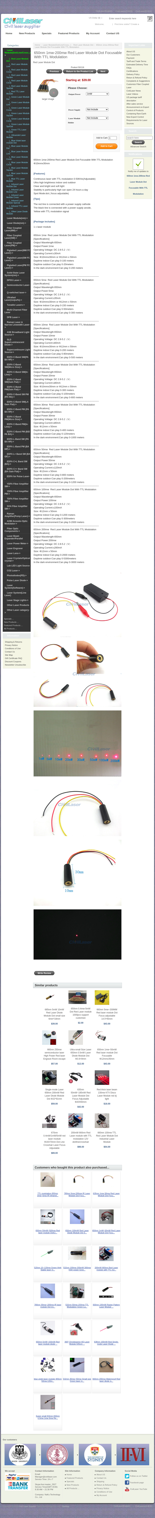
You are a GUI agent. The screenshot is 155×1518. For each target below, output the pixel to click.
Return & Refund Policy (137, 78)
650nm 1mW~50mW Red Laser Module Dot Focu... (106, 1231)
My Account (92, 33)
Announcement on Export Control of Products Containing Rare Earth (138, 110)
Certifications (132, 71)
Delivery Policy (133, 74)
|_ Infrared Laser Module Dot (15, 185)
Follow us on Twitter (136, 1476)
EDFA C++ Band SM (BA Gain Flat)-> (16, 470)
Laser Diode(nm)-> (16, 223)
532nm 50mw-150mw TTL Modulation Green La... (77, 1306)
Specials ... (9, 619)
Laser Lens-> (13, 553)
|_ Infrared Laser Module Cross (15, 196)
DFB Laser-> (13, 317)
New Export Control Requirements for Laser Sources (137, 120)
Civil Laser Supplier (27, 1506)
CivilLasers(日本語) (123, 11)
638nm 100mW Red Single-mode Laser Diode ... (106, 1343)
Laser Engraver (15, 548)
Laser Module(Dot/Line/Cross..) (57, 45)
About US (131, 51)
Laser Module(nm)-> (17, 218)
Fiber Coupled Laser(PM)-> (13, 244)
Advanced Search (138, 146)
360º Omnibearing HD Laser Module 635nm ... (77, 1343)
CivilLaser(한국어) (144, 11)
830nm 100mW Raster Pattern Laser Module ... (106, 1306)
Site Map (9, 655)
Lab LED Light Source (18, 565)
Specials (47, 33)
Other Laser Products (18, 605)
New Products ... (11, 622)
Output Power (74, 94)
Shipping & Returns (13, 642)
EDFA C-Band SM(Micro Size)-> (13, 365)
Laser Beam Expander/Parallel (14, 537)
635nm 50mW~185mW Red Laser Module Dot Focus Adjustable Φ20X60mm (80, 1095)
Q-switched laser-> (16, 292)
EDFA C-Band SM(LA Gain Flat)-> (16, 403)
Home (9, 33)
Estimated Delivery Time (137, 64)
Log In (108, 24)
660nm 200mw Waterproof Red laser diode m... (106, 1380)
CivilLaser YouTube (136, 1489)
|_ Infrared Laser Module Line (15, 191)
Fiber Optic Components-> (12, 529)
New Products (27, 33)
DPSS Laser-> (14, 280)
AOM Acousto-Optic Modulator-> (16, 522)
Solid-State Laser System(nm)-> (15, 274)
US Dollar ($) (94, 18)
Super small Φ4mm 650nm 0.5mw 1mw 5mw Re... (48, 1417)
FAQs (129, 68)
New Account (146, 24)
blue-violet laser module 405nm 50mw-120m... (48, 1380)
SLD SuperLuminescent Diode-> (14, 342)
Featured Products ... (13, 625)
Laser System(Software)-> (15, 586)
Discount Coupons (13, 661)
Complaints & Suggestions (138, 81)
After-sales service (135, 104)
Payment (130, 58)
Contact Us (10, 652)
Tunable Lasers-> (16, 305)
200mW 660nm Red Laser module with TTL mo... (106, 1269)
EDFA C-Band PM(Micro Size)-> (13, 418)
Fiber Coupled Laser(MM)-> (13, 229)
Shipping (100, 1481)
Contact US (112, 33)
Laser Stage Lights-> (17, 600)
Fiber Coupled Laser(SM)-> (13, 236)
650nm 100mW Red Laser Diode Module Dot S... (77, 1231)
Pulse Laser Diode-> (17, 580)
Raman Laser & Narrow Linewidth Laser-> (17, 325)
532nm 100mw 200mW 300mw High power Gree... (77, 1269)
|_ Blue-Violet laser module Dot (16, 141)
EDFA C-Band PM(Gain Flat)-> (13, 388)
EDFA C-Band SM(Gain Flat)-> (13, 380)
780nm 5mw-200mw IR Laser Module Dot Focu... (77, 1194)
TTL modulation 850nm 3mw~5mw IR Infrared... (47, 1194)
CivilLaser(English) (104, 11)
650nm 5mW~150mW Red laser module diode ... (48, 1343)
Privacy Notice (11, 645)
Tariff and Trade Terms (136, 61)
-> (18, 53)
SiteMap (65, 1506)
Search (132, 131)
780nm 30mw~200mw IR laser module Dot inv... (47, 1306)
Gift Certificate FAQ (13, 658)
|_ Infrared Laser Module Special (15, 201)
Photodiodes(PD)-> (16, 575)
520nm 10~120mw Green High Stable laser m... (47, 1269)
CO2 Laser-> (13, 570)
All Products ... (10, 629)
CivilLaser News (134, 91)
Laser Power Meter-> (17, 543)
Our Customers (133, 55)
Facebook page (134, 1482)
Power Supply (74, 110)
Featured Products (68, 33)
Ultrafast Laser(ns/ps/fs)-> (13, 298)
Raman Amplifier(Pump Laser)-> (17, 515)
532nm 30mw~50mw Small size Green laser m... (77, 1380)
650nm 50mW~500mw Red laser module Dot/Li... (48, 1231)
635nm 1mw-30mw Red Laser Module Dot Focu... (106, 1194)
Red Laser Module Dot (83, 45)
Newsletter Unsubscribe (15, 665)
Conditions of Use (13, 648)
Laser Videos (132, 94)
